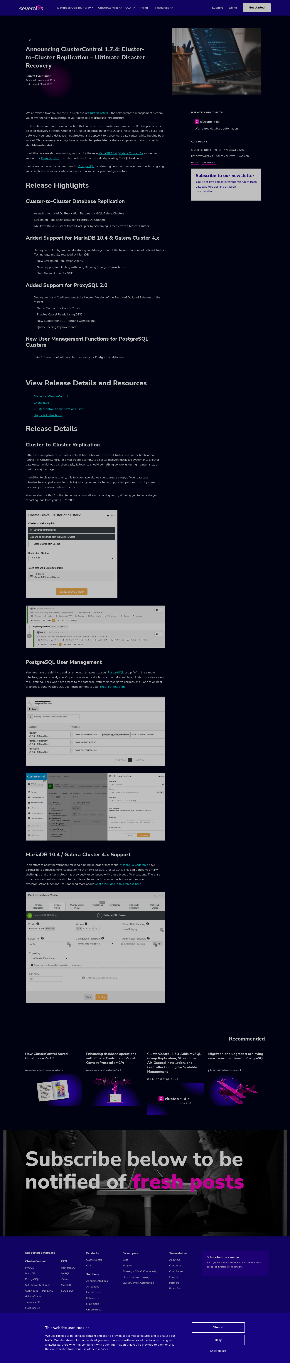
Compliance (176, 1271)
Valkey (65, 1279)
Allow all (218, 1327)
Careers (173, 1277)
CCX (133, 8)
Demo (227, 8)
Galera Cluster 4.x (131, 154)
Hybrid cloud (93, 1292)
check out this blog (112, 687)
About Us (174, 1260)
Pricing (147, 8)
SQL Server (67, 1291)
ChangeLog (41, 403)
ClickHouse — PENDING (39, 1291)
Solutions (92, 1274)
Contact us (175, 1265)
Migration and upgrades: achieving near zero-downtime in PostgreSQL (236, 1056)
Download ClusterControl (51, 397)
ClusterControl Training (135, 1277)
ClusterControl (112, 8)
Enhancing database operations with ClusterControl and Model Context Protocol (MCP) (111, 1058)
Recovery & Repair (202, 156)
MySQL (195, 163)
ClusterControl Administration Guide (58, 410)
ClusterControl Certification (138, 1283)
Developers (130, 1253)
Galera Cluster (225, 156)
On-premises (93, 1309)
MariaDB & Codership (134, 865)
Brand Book (176, 1288)
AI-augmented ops (97, 1281)
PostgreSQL (86, 167)
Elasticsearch (32, 1308)
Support (211, 8)
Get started (251, 8)
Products (92, 1253)
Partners (174, 1283)
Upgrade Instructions (48, 416)
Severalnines (178, 1253)
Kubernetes (92, 1298)
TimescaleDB (32, 1302)
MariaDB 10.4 (108, 154)
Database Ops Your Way (78, 8)
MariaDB (243, 156)
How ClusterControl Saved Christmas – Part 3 (46, 1056)
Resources (166, 8)
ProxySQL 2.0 (50, 159)
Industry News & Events (229, 150)
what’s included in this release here (118, 885)
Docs (125, 1260)
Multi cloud (92, 1304)
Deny (218, 1340)
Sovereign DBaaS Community (139, 1271)
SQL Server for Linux (37, 1285)
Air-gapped (92, 1286)
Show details (218, 1351)
